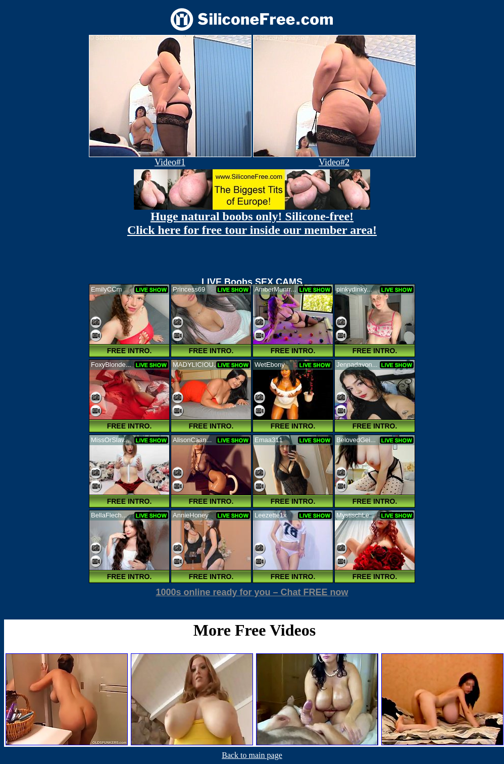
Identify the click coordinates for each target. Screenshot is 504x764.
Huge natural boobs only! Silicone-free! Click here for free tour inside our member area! (252, 223)
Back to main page (252, 755)
